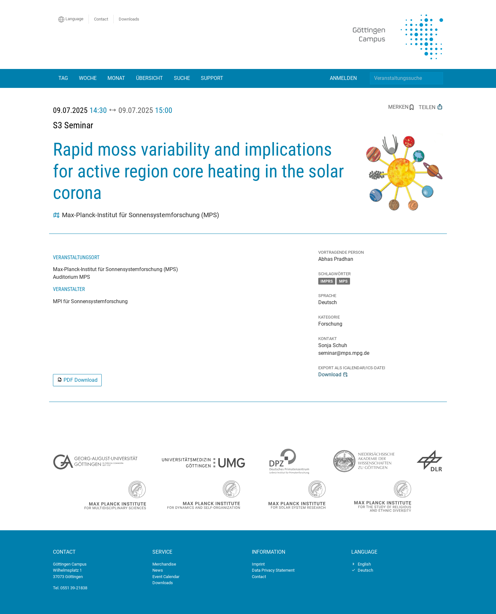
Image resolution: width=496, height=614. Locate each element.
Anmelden (343, 78)
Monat (116, 78)
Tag (63, 78)
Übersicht (149, 78)
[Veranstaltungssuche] (406, 78)
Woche (88, 78)
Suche (182, 78)
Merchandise (164, 564)
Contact (101, 19)
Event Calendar (165, 576)
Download (333, 374)
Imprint (258, 564)
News (157, 570)
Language (70, 19)
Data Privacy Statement (273, 570)
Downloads (129, 19)
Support (212, 78)
